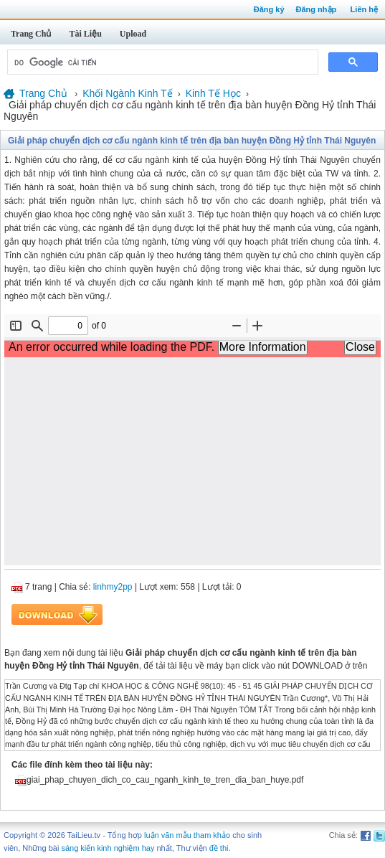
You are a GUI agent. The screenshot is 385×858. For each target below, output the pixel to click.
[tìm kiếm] (161, 62)
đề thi (219, 848)
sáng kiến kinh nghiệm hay (107, 848)
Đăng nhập (316, 9)
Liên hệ (364, 9)
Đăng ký (269, 9)
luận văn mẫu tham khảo (187, 835)
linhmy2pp (113, 587)
